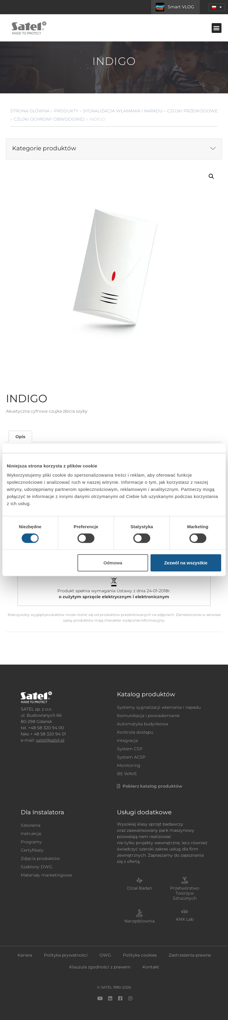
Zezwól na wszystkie (186, 562)
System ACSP (131, 757)
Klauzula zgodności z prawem (100, 967)
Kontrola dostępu (135, 732)
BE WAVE (127, 773)
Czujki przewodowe (192, 111)
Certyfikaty (32, 850)
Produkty (66, 111)
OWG (105, 955)
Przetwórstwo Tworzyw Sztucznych (184, 893)
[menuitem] (217, 7)
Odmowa (112, 562)
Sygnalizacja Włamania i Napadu (123, 111)
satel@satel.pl (50, 740)
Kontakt (150, 967)
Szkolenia (30, 825)
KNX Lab (185, 919)
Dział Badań (139, 888)
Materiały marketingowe (46, 875)
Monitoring (128, 765)
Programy (31, 842)
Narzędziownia (139, 921)
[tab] (20, 436)
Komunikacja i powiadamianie (148, 715)
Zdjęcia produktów (40, 858)
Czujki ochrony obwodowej (49, 119)
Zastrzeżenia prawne (190, 955)
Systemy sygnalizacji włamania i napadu (159, 707)
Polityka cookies (140, 955)
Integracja (127, 740)
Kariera (25, 955)
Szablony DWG (36, 866)
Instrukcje (31, 833)
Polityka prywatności (66, 955)
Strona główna (30, 111)
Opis (20, 436)
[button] (216, 28)
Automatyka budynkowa (142, 724)
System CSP (129, 748)
